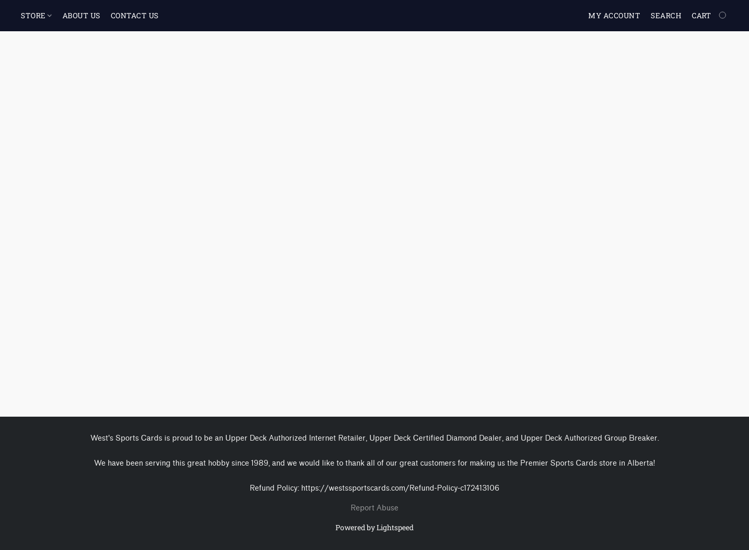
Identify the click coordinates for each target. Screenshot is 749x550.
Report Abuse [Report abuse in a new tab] (374, 508)
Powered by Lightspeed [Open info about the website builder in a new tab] (374, 527)
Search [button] (666, 15)
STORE (36, 15)
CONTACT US (135, 15)
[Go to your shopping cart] (710, 15)
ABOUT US (81, 15)
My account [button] (614, 15)
